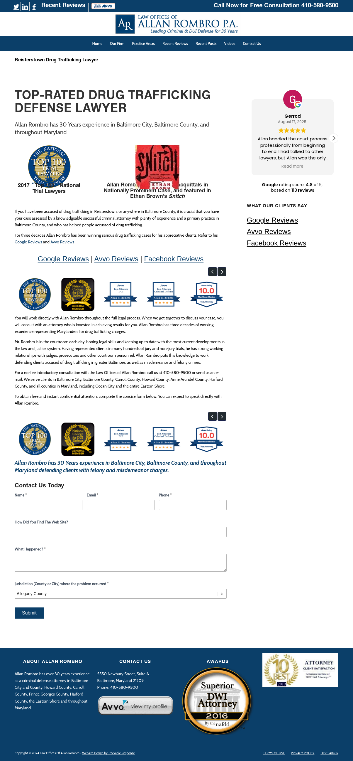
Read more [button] (292, 166)
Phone (165, 495)
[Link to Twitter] (16, 6)
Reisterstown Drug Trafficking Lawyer (56, 60)
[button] (212, 271)
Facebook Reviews (173, 259)
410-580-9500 (319, 6)
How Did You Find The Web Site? (41, 522)
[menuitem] (63, 7)
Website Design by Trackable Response (108, 753)
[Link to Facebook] (34, 6)
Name (21, 495)
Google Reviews (28, 242)
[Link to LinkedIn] (25, 6)
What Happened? (30, 549)
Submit (29, 612)
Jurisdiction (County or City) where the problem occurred (62, 583)
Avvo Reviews (62, 242)
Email (93, 495)
